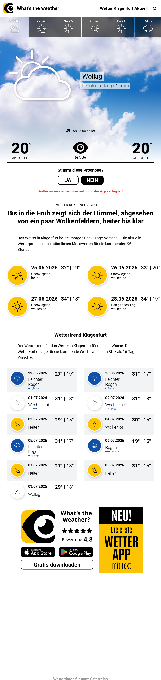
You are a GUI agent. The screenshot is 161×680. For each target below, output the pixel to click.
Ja (68, 180)
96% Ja (80, 150)
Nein (92, 180)
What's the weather (31, 8)
